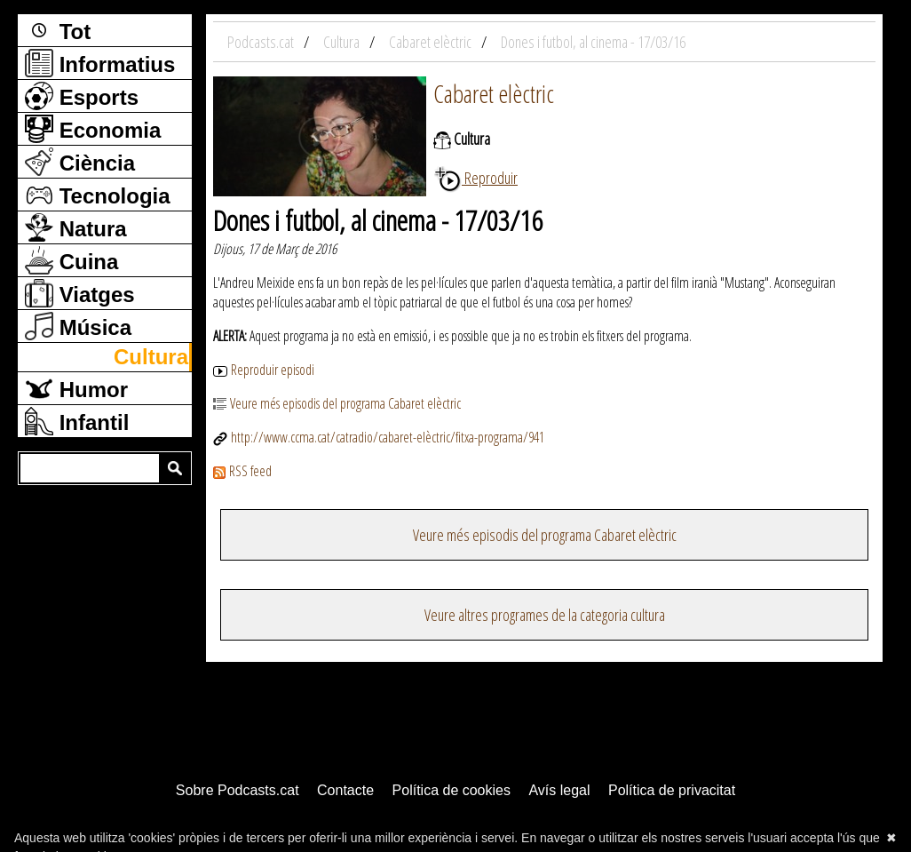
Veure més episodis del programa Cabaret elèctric (337, 403)
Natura (76, 227)
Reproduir (475, 177)
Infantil (77, 421)
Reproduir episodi (263, 369)
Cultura (151, 357)
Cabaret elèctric (493, 93)
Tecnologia (97, 194)
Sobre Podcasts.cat (237, 790)
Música (78, 326)
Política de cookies (451, 790)
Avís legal (559, 790)
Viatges (80, 293)
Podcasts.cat (262, 41)
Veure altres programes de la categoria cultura (544, 614)
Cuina (71, 260)
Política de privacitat (671, 790)
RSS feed (242, 471)
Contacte (345, 790)
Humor (76, 388)
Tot (58, 30)
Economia (93, 129)
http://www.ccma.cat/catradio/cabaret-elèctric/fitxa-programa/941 (378, 437)
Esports (82, 96)
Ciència (80, 161)
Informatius (100, 63)
